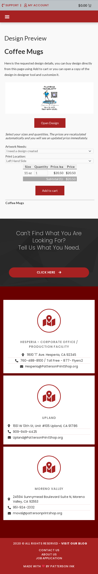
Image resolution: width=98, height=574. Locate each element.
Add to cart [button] (50, 190)
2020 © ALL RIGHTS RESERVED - (50, 543)
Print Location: (15, 156)
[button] (7, 16)
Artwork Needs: (16, 146)
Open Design (50, 123)
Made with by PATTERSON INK (48, 566)
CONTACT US (49, 550)
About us (49, 554)
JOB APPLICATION (49, 558)
